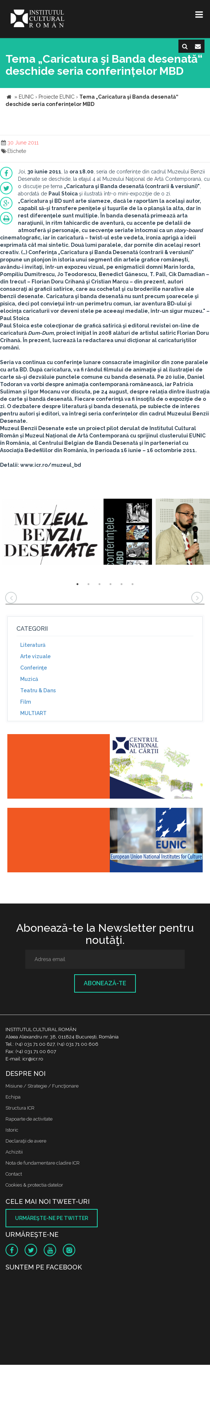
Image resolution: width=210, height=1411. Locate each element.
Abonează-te (105, 983)
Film (25, 702)
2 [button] (88, 584)
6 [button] (132, 584)
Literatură (33, 645)
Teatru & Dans (38, 690)
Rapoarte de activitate (29, 1119)
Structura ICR (20, 1108)
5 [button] (121, 584)
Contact (14, 1174)
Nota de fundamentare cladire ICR (43, 1163)
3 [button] (99, 584)
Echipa (13, 1097)
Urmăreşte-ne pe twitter (51, 1218)
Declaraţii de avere (26, 1141)
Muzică (29, 679)
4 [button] (110, 584)
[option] (51, 533)
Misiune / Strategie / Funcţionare (42, 1086)
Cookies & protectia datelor (34, 1185)
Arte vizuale (35, 656)
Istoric (12, 1130)
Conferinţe (33, 668)
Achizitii (14, 1152)
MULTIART (33, 713)
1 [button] (77, 584)
